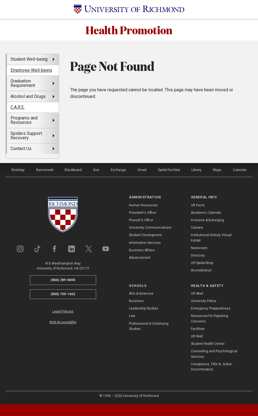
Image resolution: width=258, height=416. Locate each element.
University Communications (150, 228)
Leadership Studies (143, 308)
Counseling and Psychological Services (214, 353)
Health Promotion (129, 29)
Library (196, 170)
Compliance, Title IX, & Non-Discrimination (212, 366)
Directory (198, 255)
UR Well (197, 336)
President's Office (142, 213)
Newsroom (199, 248)
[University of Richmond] (129, 9)
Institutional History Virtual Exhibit (211, 237)
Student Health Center (208, 344)
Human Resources (143, 205)
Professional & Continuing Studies (149, 326)
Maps (217, 170)
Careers (197, 228)
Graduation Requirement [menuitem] (22, 83)
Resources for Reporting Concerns (209, 318)
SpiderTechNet (169, 170)
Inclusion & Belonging (207, 220)
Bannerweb (44, 170)
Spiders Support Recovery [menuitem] (26, 135)
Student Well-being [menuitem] (29, 59)
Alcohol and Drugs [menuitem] (28, 96)
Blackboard (73, 170)
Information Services (145, 243)
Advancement (140, 258)
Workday (18, 170)
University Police (203, 301)
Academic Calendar (206, 213)
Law (132, 316)
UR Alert (197, 293)
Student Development (145, 235)
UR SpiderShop (202, 263)
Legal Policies (62, 311)
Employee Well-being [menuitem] (31, 70)
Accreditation (201, 270)
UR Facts (198, 205)
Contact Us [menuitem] (20, 148)
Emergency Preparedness (210, 308)
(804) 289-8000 (63, 280)
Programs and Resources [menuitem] (24, 120)
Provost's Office (141, 220)
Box (96, 170)
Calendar (240, 170)
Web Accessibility (63, 322)
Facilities (198, 329)
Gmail (142, 170)
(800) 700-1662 (63, 294)
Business (136, 301)
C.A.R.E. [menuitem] (17, 107)
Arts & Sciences (141, 293)
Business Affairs (142, 250)
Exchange (118, 170)
